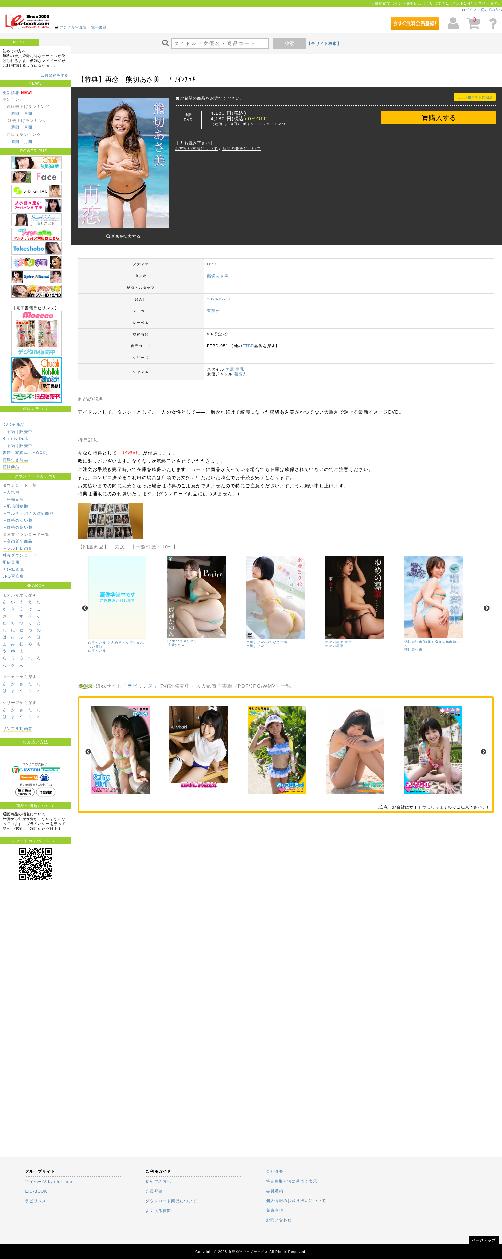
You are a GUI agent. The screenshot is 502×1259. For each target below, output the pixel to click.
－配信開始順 (15, 506)
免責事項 (274, 1210)
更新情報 (11, 92)
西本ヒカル (97, 645)
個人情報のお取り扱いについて (296, 1200)
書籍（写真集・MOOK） (26, 453)
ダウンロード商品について (171, 1201)
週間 (15, 113)
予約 (11, 431)
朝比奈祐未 (413, 644)
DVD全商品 (14, 424)
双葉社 (213, 306)
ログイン (469, 10)
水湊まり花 (255, 641)
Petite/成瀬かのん (182, 636)
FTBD (248, 341)
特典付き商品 (15, 459)
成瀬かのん (176, 640)
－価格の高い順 (17, 527)
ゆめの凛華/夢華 (338, 637)
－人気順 (11, 492)
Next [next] (487, 603)
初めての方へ (491, 10)
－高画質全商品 (17, 541)
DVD (211, 259)
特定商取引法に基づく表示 (291, 1181)
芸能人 (240, 369)
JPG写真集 (13, 576)
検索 (289, 43)
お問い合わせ (279, 1220)
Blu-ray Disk (15, 438)
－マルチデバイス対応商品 (28, 513)
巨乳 (240, 364)
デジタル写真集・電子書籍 (83, 27)
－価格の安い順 (17, 520)
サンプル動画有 (17, 728)
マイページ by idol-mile (48, 1181)
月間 (28, 113)
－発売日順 (13, 499)
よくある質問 (158, 1210)
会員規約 (274, 1191)
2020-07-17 (219, 294)
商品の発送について (241, 149)
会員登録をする (54, 75)
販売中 (25, 431)
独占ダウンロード (20, 555)
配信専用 (11, 562)
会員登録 (154, 1191)
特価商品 (11, 467)
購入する (439, 117)
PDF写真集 (13, 569)
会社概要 (274, 1171)
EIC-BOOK (36, 1191)
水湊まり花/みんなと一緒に (268, 637)
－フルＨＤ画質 (17, 548)
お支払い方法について (196, 149)
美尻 (230, 364)
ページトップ (484, 1240)
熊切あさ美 (217, 271)
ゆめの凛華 (334, 641)
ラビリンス (140, 681)
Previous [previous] (85, 603)
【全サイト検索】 (324, 43)
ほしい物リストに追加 (475, 97)
